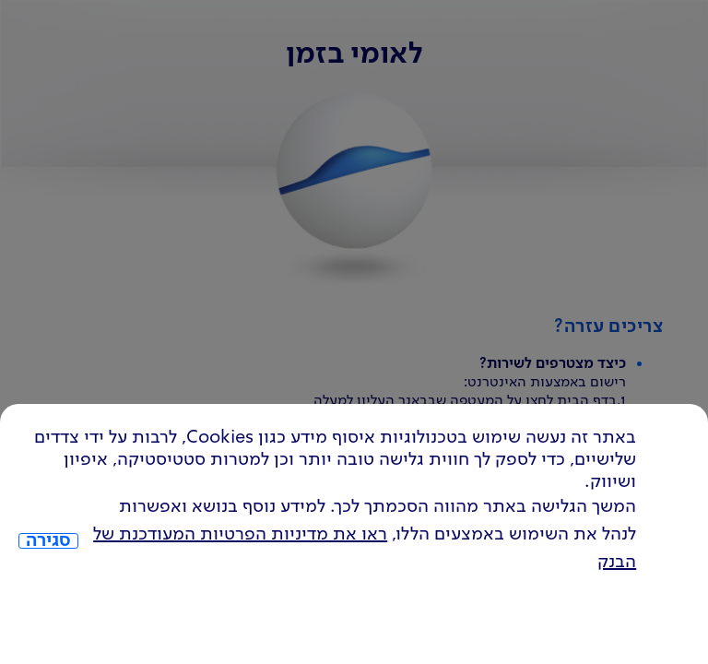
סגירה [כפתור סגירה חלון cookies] (48, 541)
